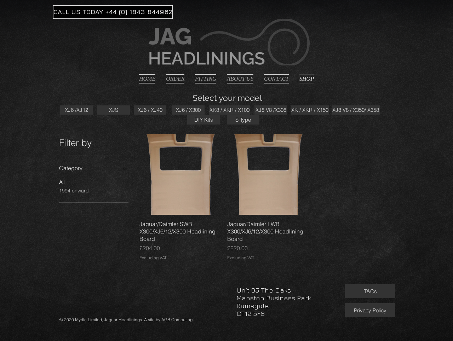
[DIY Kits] (203, 120)
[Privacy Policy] (370, 310)
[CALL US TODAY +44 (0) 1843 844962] (113, 12)
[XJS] (113, 110)
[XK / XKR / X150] (310, 110)
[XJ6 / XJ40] (150, 110)
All (61, 181)
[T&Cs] (370, 291)
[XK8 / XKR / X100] (229, 110)
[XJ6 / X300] (188, 110)
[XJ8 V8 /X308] (270, 110)
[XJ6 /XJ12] (76, 110)
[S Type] (243, 120)
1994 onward (74, 190)
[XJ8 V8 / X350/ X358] (356, 110)
